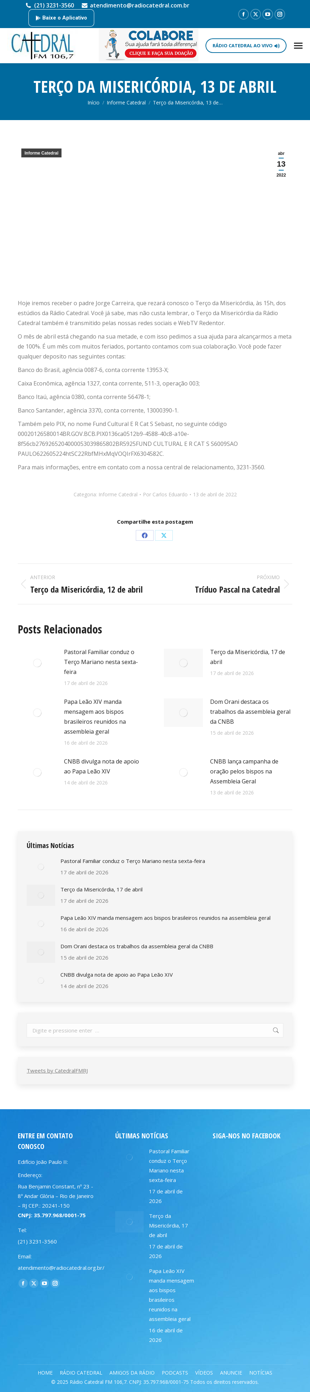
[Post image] (37, 663)
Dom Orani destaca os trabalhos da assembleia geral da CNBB (250, 711)
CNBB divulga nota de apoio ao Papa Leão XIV (101, 766)
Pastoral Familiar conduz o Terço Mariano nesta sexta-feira (101, 662)
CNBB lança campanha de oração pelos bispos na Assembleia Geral (244, 771)
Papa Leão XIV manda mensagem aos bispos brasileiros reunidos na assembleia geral (95, 716)
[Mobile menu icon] (298, 45)
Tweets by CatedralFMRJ (57, 1070)
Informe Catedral (41, 153)
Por (165, 494)
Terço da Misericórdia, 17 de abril (247, 657)
